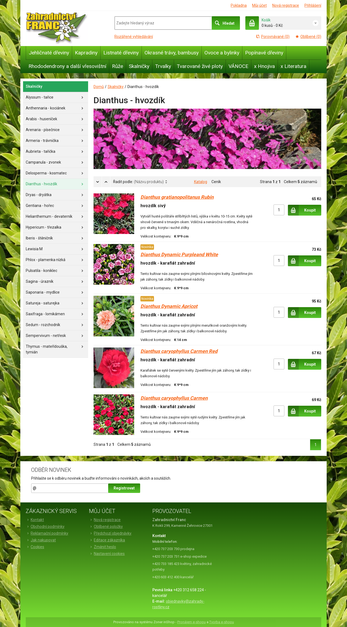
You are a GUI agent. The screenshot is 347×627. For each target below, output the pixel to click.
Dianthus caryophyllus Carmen (174, 398)
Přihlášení (312, 5)
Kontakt (35, 520)
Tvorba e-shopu (221, 622)
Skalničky (116, 87)
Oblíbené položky (106, 526)
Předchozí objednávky (110, 533)
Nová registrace (285, 5)
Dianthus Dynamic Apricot (168, 306)
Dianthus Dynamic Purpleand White (179, 254)
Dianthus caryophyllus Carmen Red (178, 351)
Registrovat (124, 488)
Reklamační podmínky (47, 533)
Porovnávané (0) (273, 36)
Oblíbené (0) (308, 36)
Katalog (200, 182)
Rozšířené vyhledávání (133, 36)
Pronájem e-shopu (191, 622)
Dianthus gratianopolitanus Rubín (177, 197)
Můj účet (259, 5)
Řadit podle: (138, 182)
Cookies (35, 547)
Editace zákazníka (107, 540)
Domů (99, 87)
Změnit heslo (102, 547)
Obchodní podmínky (45, 526)
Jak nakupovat (41, 540)
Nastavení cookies (107, 553)
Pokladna (239, 5)
